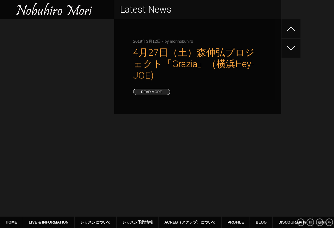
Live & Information (49, 222)
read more (151, 92)
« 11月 (12, 164)
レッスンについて (95, 222)
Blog (261, 222)
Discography (292, 222)
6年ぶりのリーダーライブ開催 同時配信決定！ (53, 64)
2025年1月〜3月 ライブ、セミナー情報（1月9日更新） (56, 93)
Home (11, 222)
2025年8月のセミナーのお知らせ (38, 53)
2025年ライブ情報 (24, 41)
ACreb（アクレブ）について (190, 222)
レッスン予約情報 (137, 222)
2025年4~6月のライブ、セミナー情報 (43, 76)
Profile (235, 222)
